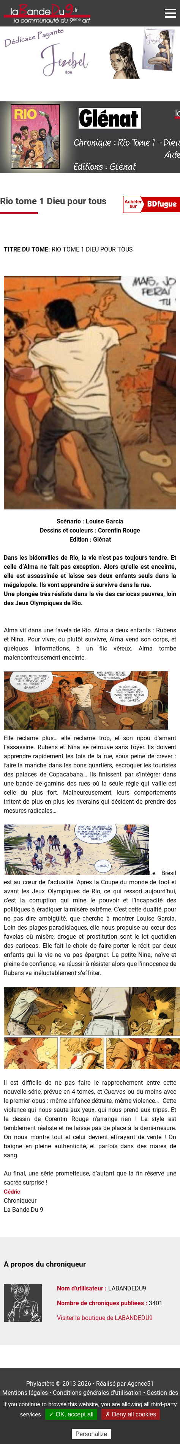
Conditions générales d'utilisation (97, 1392)
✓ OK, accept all (71, 1414)
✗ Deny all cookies (130, 1414)
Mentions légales (25, 1392)
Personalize (91, 1434)
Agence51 (140, 1383)
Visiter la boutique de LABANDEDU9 (105, 1317)
